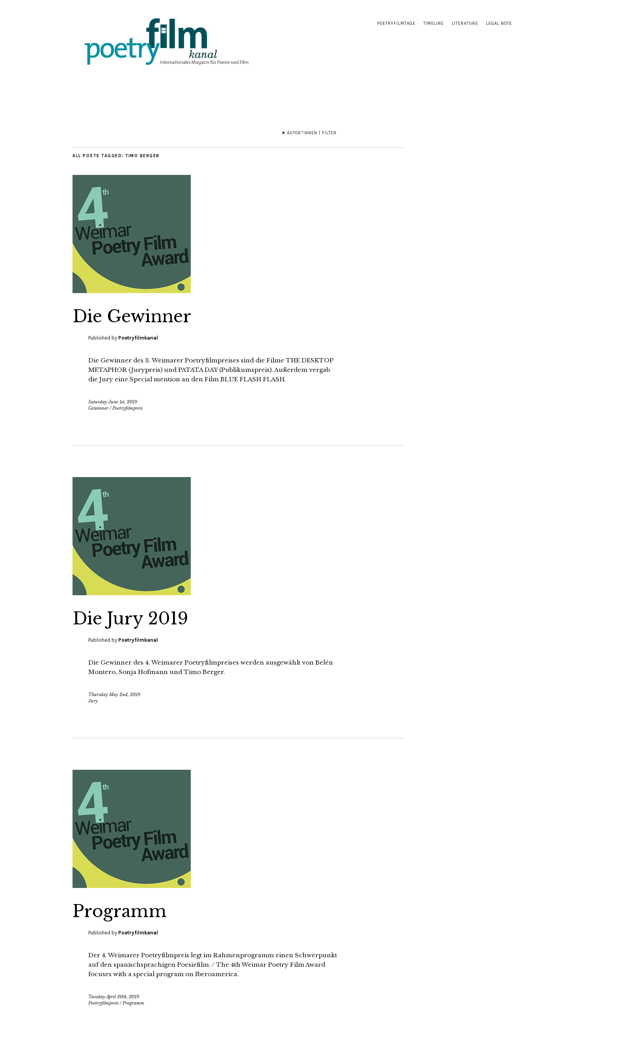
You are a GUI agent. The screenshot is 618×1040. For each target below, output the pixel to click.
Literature (465, 23)
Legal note (499, 23)
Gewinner (98, 408)
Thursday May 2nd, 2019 (114, 694)
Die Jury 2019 (130, 618)
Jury (93, 701)
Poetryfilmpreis (127, 408)
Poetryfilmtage (396, 23)
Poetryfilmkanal (138, 338)
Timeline (433, 23)
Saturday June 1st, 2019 (112, 402)
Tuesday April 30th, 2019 (113, 996)
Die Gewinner (132, 316)
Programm (120, 911)
